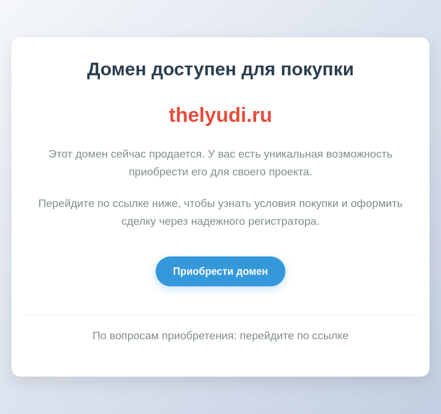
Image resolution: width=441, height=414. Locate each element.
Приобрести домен (220, 271)
